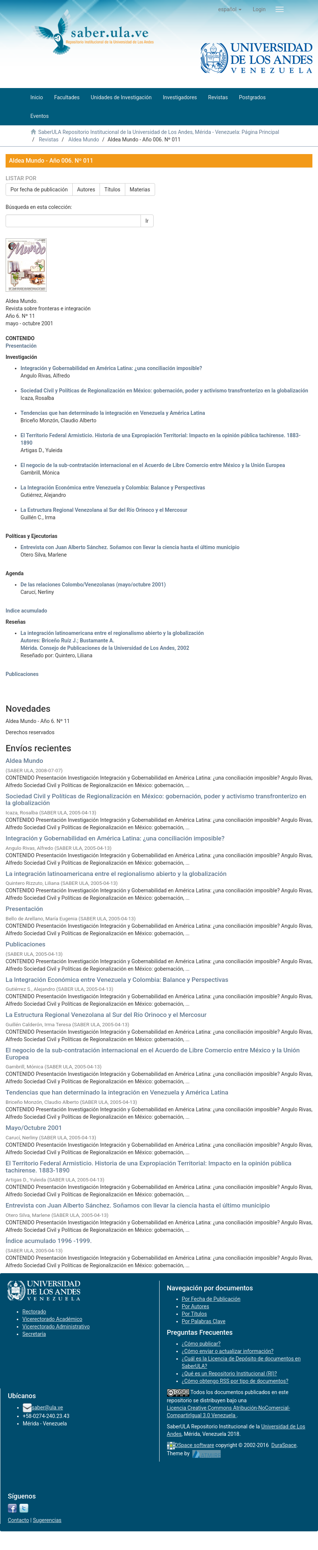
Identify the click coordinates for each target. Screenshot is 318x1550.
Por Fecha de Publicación (211, 1299)
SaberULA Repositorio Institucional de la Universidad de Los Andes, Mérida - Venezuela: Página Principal (158, 132)
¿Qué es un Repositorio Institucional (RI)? (229, 1374)
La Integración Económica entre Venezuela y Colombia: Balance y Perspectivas (117, 979)
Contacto (18, 1520)
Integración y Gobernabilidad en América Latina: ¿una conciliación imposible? (115, 838)
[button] (229, 9)
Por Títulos (194, 1314)
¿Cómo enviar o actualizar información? (228, 1351)
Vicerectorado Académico (52, 1319)
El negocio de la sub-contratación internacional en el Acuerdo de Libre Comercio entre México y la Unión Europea (153, 1053)
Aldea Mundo (83, 140)
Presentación (24, 908)
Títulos (112, 189)
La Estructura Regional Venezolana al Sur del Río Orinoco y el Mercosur (106, 1014)
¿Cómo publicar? (201, 1344)
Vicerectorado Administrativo (56, 1327)
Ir (147, 221)
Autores (86, 189)
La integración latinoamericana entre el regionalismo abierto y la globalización (116, 873)
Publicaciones (25, 944)
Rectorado (34, 1312)
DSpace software (194, 1445)
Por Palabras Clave (204, 1321)
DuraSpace (284, 1445)
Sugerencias (47, 1520)
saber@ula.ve (47, 1407)
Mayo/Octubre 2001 (34, 1127)
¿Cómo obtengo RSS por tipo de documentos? (235, 1381)
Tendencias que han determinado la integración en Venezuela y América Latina (117, 1092)
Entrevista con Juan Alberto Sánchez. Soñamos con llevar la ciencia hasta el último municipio (138, 1205)
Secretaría (34, 1334)
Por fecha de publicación (39, 189)
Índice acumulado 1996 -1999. (49, 1240)
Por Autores (195, 1306)
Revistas (49, 140)
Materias (140, 189)
